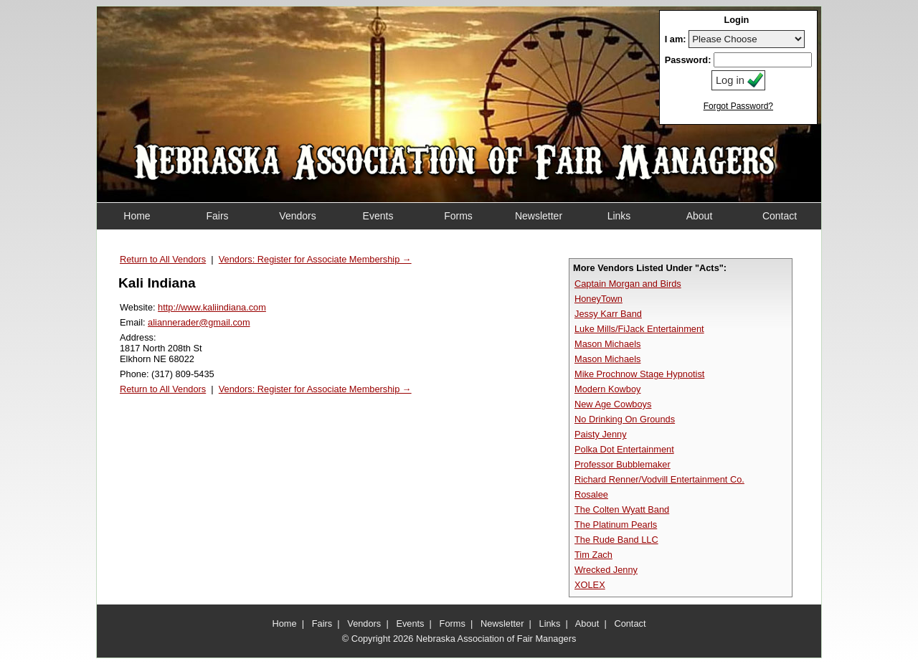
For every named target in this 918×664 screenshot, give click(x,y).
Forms (452, 623)
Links (550, 623)
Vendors (364, 623)
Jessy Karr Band (608, 313)
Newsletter (502, 623)
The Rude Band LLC (616, 539)
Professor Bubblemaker (622, 464)
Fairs (322, 623)
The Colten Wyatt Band (621, 509)
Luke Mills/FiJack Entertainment (639, 328)
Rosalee (591, 494)
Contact (629, 623)
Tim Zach (593, 554)
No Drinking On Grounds (624, 419)
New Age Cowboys (612, 404)
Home (285, 623)
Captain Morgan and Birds (627, 283)
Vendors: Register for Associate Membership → (315, 259)
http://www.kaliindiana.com (212, 307)
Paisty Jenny (600, 434)
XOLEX (589, 584)
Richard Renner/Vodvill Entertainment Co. (659, 479)
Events (410, 623)
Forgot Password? (738, 106)
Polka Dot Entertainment (624, 449)
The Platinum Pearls (615, 524)
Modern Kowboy (607, 389)
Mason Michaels (607, 343)
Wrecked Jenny (606, 569)
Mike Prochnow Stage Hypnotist (639, 374)
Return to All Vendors (163, 259)
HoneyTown (598, 298)
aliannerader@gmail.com (199, 322)
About (587, 623)
